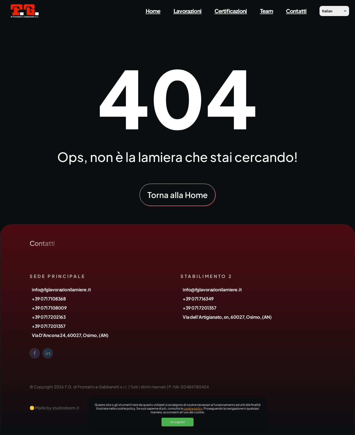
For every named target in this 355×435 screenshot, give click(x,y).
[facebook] (35, 353)
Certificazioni (230, 10)
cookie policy (192, 408)
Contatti (296, 10)
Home (153, 10)
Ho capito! (177, 422)
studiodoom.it (65, 407)
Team (266, 10)
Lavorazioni (187, 10)
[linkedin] (48, 353)
